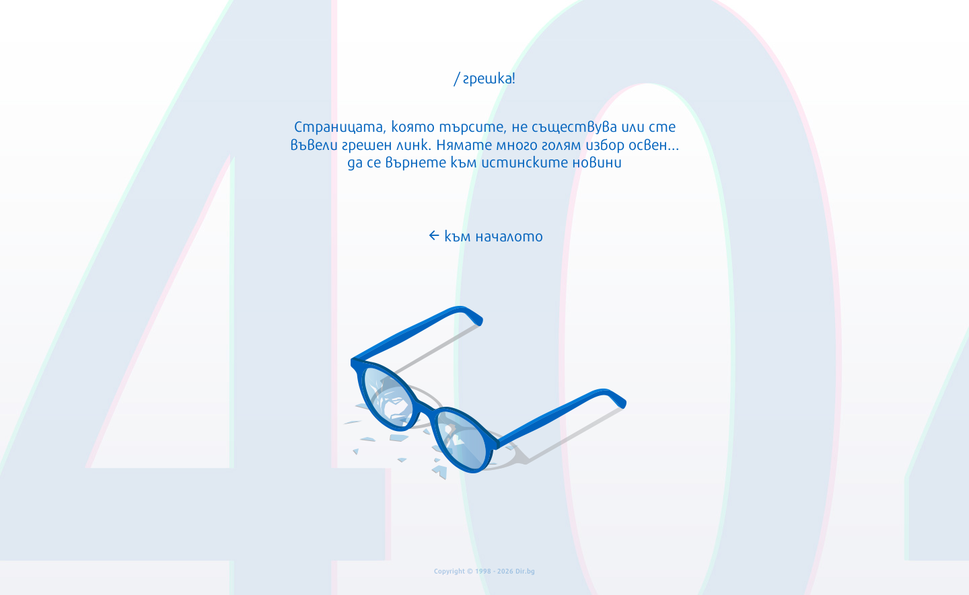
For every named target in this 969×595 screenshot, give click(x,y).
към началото (485, 234)
